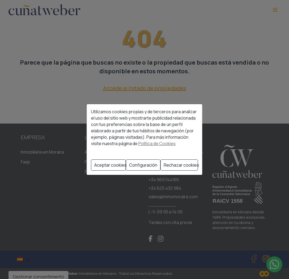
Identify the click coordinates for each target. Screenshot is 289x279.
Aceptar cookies (110, 165)
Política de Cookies (157, 143)
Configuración (143, 165)
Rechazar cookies (181, 165)
